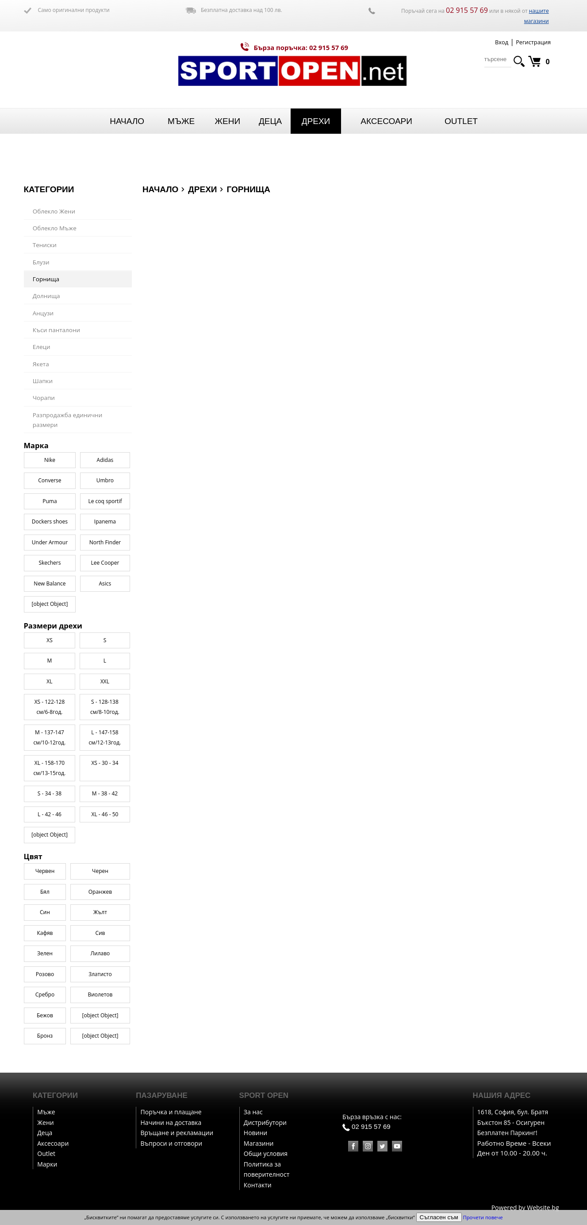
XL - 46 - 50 (105, 814)
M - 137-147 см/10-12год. (50, 737)
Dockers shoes (50, 521)
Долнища (46, 296)
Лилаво (100, 953)
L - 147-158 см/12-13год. (105, 737)
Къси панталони (56, 330)
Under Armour (50, 542)
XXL (104, 681)
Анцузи (43, 313)
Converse (49, 480)
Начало (127, 121)
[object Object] (49, 834)
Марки (47, 1164)
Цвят (33, 856)
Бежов (45, 1015)
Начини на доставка (171, 1122)
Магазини (259, 1143)
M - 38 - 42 (105, 793)
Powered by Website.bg (525, 1207)
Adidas (105, 460)
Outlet (461, 121)
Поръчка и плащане (171, 1112)
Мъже (181, 121)
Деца (270, 121)
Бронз (45, 1035)
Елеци (41, 347)
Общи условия (266, 1153)
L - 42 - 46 (49, 814)
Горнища (46, 279)
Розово (45, 974)
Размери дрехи (53, 626)
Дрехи (316, 121)
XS (49, 640)
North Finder (105, 542)
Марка (36, 445)
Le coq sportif (105, 501)
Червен (45, 871)
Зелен (45, 953)
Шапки (43, 381)
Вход (501, 42)
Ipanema (105, 521)
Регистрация (533, 42)
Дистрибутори (265, 1122)
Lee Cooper (105, 562)
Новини (255, 1132)
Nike (49, 460)
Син (45, 912)
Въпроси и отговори (172, 1143)
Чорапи (44, 398)
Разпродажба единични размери (68, 420)
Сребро (44, 994)
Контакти (258, 1185)
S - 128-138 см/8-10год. (104, 707)
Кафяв (45, 933)
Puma (49, 501)
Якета (41, 364)
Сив (100, 933)
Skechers (49, 562)
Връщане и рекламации (177, 1132)
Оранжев (100, 891)
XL (49, 681)
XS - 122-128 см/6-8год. (50, 707)
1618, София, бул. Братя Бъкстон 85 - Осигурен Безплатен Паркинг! (512, 1122)
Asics (105, 583)
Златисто (99, 974)
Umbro (105, 480)
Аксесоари (386, 121)
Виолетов (100, 994)
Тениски (45, 245)
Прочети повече (483, 1217)
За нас (253, 1112)
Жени (227, 121)
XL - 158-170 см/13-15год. (50, 768)
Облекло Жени (54, 211)
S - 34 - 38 (49, 793)
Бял (45, 891)
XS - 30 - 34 (104, 763)
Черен (100, 871)
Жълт (100, 912)
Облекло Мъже (55, 228)
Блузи (41, 262)
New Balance (49, 583)
